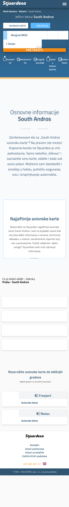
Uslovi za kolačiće (34, 452)
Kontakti (34, 445)
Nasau (45, 413)
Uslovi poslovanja (34, 448)
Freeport (45, 395)
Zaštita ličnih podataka (34, 456)
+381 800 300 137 (32, 464)
